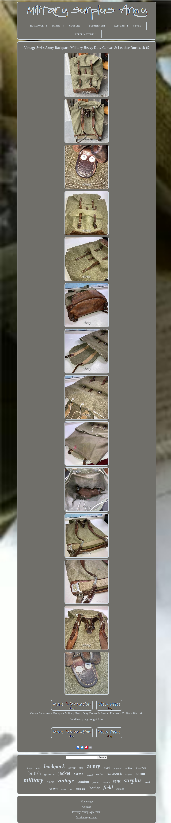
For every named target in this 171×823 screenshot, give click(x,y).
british (34, 773)
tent (116, 781)
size (81, 767)
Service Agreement (86, 817)
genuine (49, 774)
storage (120, 788)
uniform (129, 774)
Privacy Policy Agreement (86, 811)
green (54, 788)
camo (140, 773)
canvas (141, 767)
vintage (65, 780)
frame (96, 782)
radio (99, 774)
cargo (63, 789)
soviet (38, 768)
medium (128, 768)
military (33, 780)
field (108, 787)
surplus (133, 780)
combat (83, 781)
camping (80, 788)
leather (94, 788)
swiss (78, 773)
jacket (64, 773)
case (70, 789)
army (93, 766)
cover (72, 767)
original (117, 768)
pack (107, 767)
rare (50, 782)
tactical (90, 775)
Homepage (87, 801)
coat (147, 782)
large (29, 768)
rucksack (114, 773)
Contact (86, 806)
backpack (54, 766)
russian (106, 782)
